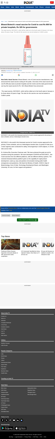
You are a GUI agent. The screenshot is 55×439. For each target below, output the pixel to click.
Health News (4, 373)
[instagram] (10, 420)
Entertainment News (6, 362)
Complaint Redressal (6, 322)
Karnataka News (5, 411)
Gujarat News (4, 407)
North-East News (5, 398)
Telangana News (31, 392)
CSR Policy (35, 436)
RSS (45, 436)
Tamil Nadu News (5, 400)
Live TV (3, 331)
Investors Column (5, 327)
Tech (36, 7)
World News (4, 356)
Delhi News (3, 390)
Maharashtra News (32, 388)
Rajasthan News (31, 390)
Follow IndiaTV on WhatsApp (27, 220)
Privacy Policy (27, 436)
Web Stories (4, 335)
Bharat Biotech (16, 215)
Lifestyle (47, 7)
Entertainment (30, 7)
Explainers (3, 368)
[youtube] (13, 420)
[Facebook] (2, 420)
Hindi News (3, 329)
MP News (3, 396)
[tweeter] (6, 420)
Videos (8, 7)
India (12, 7)
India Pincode (4, 345)
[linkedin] (17, 420)
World (17, 7)
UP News (3, 403)
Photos (42, 7)
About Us (3, 318)
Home (2, 7)
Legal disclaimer (19, 436)
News (2, 21)
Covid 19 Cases (6, 215)
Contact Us (3, 316)
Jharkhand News (5, 394)
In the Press (4, 324)
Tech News (3, 366)
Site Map (11, 436)
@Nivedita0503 (18, 70)
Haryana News (4, 392)
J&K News (3, 409)
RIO (41, 436)
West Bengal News (32, 394)
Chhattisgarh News (5, 405)
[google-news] (21, 420)
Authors (3, 333)
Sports (22, 7)
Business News (4, 371)
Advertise (3, 320)
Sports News (4, 364)
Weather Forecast (5, 343)
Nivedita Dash (9, 70)
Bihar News (4, 388)
